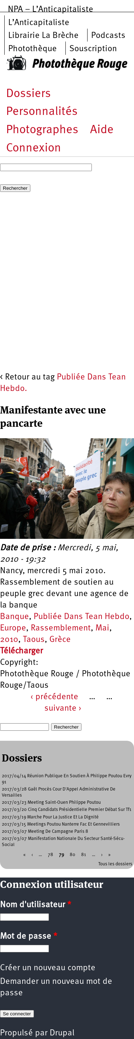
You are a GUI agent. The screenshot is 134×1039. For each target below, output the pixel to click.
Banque (14, 617)
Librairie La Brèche (43, 36)
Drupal (62, 1033)
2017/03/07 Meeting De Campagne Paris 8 (45, 831)
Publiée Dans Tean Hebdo (81, 617)
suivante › (62, 708)
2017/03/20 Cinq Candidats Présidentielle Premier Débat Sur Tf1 (66, 809)
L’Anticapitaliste (38, 23)
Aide (102, 130)
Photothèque (32, 49)
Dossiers (28, 94)
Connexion (33, 148)
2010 (9, 640)
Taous (34, 640)
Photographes (42, 130)
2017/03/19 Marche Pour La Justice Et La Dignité (50, 817)
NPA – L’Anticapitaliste (50, 9)
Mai (102, 628)
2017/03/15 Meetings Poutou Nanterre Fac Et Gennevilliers (61, 824)
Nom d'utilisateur (35, 905)
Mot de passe (28, 936)
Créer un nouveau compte (47, 968)
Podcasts (108, 36)
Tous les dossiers (115, 864)
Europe (13, 628)
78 (50, 854)
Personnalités (42, 112)
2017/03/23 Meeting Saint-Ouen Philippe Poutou (51, 802)
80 (72, 854)
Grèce (60, 640)
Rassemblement (61, 628)
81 (83, 854)
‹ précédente (54, 697)
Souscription (93, 49)
